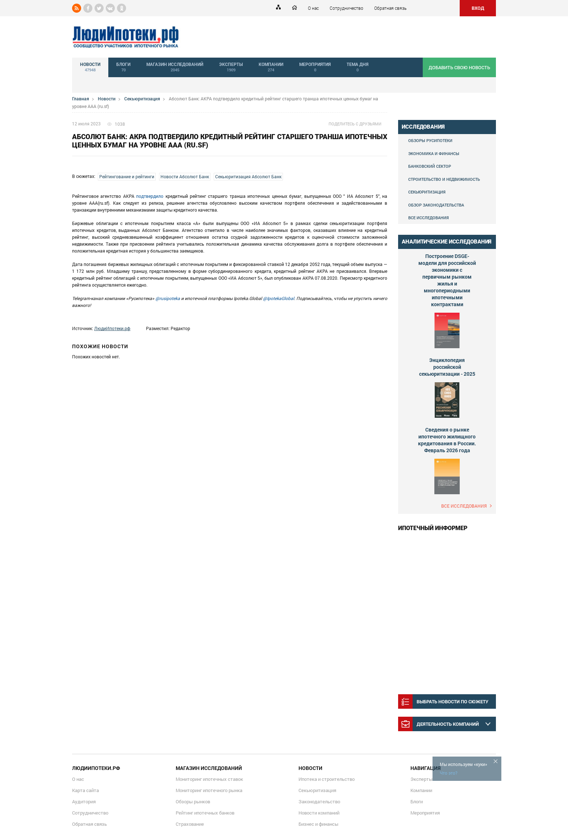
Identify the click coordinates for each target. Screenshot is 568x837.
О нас (313, 8)
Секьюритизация (142, 98)
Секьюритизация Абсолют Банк (248, 176)
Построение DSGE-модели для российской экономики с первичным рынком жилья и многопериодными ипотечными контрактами (447, 280)
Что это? (449, 773)
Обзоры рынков (193, 801)
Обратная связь (390, 8)
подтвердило (149, 196)
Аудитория (84, 801)
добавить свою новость (459, 67)
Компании (421, 790)
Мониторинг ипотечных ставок (209, 779)
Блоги (416, 801)
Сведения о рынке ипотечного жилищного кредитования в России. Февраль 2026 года (447, 440)
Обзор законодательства (436, 205)
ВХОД (478, 8)
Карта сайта (85, 790)
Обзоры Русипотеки (430, 140)
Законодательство (319, 801)
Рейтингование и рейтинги (126, 176)
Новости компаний (318, 812)
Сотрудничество (346, 8)
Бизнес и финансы (318, 824)
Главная (80, 98)
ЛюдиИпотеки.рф (112, 328)
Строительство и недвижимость (444, 179)
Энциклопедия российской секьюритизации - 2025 (447, 367)
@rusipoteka (167, 298)
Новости (107, 98)
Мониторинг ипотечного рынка (209, 790)
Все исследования (428, 217)
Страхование (190, 824)
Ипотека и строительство (326, 779)
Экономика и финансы (433, 153)
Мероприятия (425, 812)
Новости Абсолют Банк (184, 176)
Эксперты (421, 779)
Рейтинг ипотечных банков (205, 812)
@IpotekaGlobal (278, 298)
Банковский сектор (429, 166)
